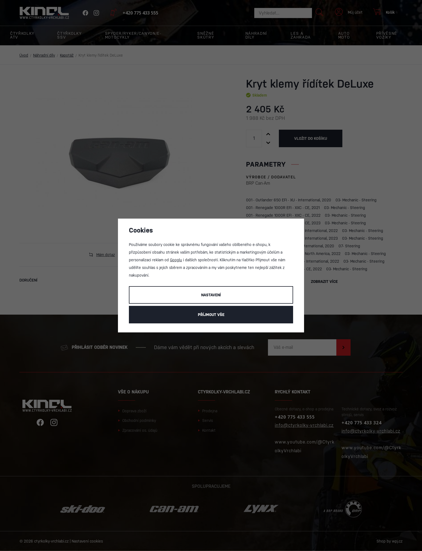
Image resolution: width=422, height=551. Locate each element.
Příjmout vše (211, 314)
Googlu (176, 260)
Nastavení (211, 295)
